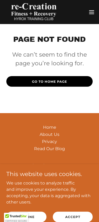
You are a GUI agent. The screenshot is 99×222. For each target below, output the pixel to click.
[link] (33, 12)
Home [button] (49, 127)
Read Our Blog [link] (49, 148)
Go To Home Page (49, 82)
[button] (91, 12)
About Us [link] (49, 134)
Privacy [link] (49, 141)
